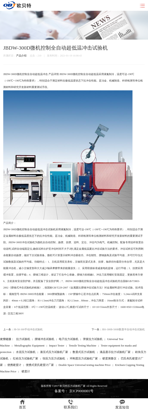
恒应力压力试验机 (54, 358)
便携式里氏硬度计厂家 (40, 365)
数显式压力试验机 (84, 352)
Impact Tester (56, 345)
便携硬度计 (14, 365)
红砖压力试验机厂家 (25, 358)
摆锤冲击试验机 (44, 339)
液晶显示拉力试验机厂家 (115, 352)
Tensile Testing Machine (82, 345)
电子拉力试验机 (68, 339)
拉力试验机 (23, 339)
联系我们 (71, 404)
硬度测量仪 (109, 358)
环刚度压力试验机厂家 (84, 358)
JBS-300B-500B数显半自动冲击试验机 (123, 329)
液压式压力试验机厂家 (54, 352)
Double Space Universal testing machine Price (85, 365)
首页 (22, 404)
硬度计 (26, 371)
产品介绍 (21, 55)
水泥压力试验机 (26, 352)
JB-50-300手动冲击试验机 (28, 329)
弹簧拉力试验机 (93, 339)
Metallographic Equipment (29, 345)
